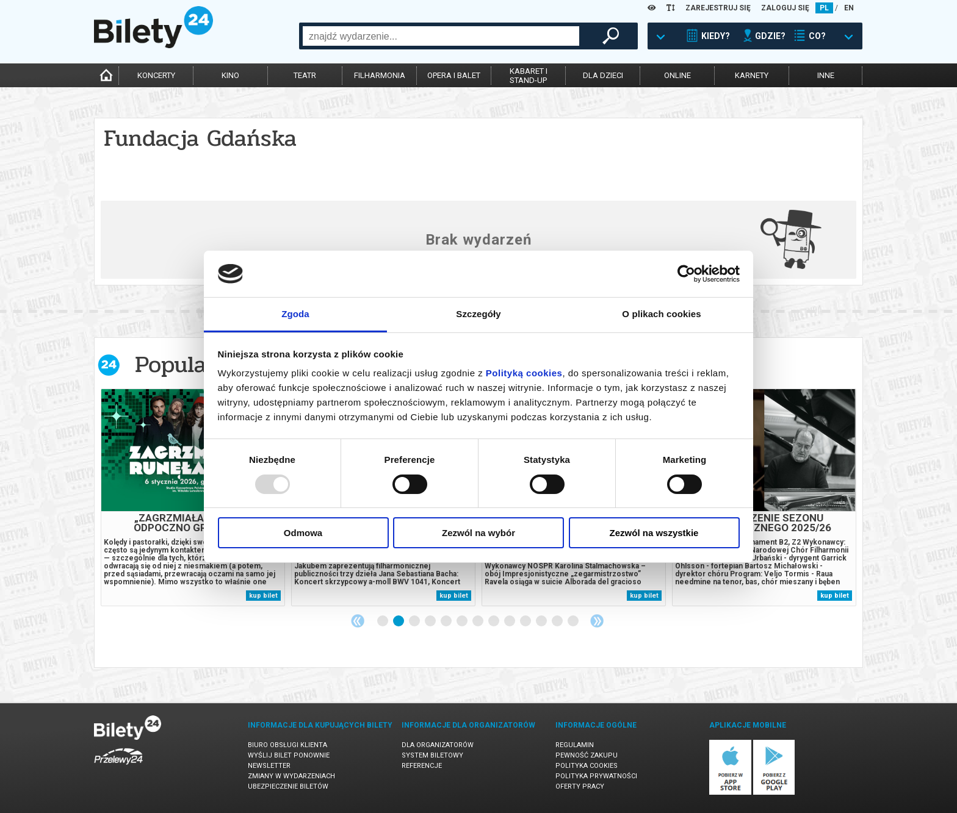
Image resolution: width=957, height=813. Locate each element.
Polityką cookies (524, 373)
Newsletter (269, 766)
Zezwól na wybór (478, 533)
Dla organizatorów (438, 745)
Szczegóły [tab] (478, 314)
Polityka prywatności (596, 776)
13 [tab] (574, 621)
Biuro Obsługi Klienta (287, 745)
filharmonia (379, 75)
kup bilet (263, 596)
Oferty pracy (579, 786)
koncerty (156, 75)
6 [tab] (463, 621)
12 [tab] (558, 621)
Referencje (422, 766)
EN (849, 8)
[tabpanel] (193, 497)
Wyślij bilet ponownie (289, 755)
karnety (751, 75)
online (677, 75)
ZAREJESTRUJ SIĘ (718, 8)
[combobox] (441, 36)
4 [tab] (431, 621)
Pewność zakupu (586, 755)
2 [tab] (399, 621)
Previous (357, 621)
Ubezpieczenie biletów (288, 786)
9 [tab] (510, 621)
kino (230, 75)
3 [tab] (415, 621)
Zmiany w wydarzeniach (291, 776)
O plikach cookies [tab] (661, 314)
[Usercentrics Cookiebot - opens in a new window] (686, 274)
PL (824, 8)
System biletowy (432, 755)
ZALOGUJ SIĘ (785, 8)
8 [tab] (494, 621)
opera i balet (453, 75)
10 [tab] (526, 621)
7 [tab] (478, 621)
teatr (305, 75)
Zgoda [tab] (295, 314)
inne (825, 75)
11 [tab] (542, 621)
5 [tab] (447, 621)
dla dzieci (603, 75)
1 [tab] (383, 621)
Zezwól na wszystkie (654, 533)
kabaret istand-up (528, 75)
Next (597, 621)
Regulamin (574, 745)
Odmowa (303, 533)
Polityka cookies (586, 766)
